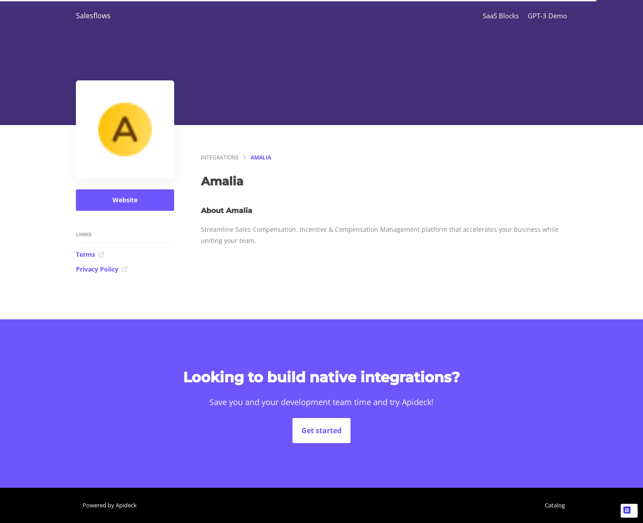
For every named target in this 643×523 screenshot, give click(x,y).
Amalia (261, 157)
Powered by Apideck (110, 505)
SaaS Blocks (501, 15)
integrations (220, 157)
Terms (90, 254)
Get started (321, 430)
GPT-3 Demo (547, 15)
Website (125, 200)
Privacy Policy (102, 269)
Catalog (555, 505)
